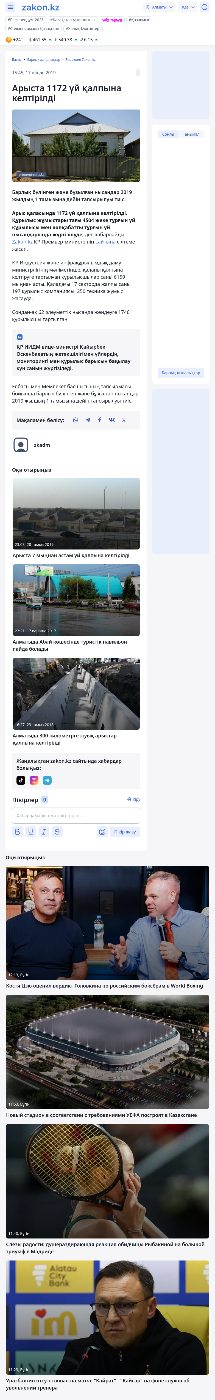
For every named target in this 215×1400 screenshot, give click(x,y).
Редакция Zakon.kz (81, 59)
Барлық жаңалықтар (43, 59)
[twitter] (124, 420)
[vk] (112, 420)
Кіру (136, 799)
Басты (17, 59)
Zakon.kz (22, 241)
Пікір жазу (125, 832)
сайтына (106, 241)
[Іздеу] (205, 7)
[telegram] (88, 420)
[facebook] (100, 420)
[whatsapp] (75, 420)
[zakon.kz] (41, 7)
